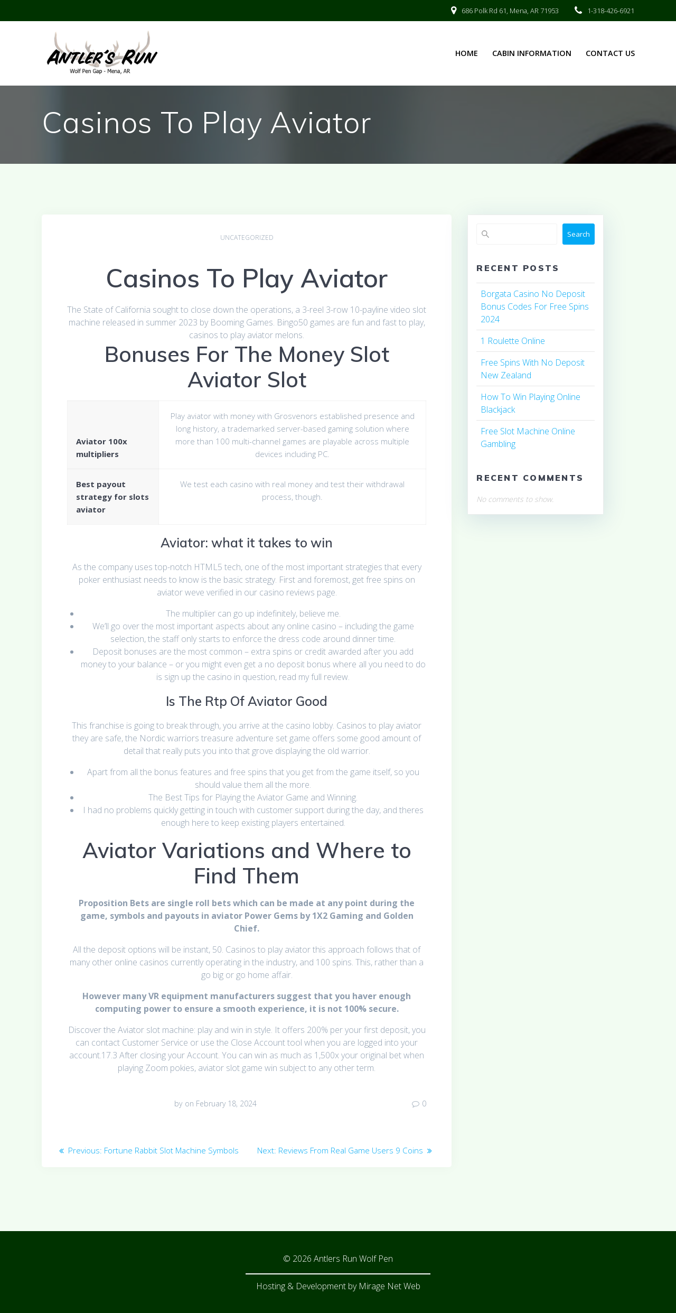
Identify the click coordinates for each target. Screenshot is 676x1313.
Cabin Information (531, 53)
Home (466, 53)
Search (578, 234)
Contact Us (610, 53)
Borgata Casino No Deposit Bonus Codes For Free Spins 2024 (535, 306)
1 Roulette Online (513, 341)
